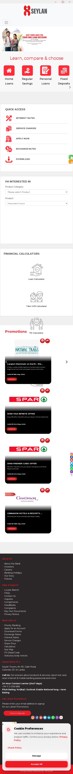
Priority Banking (12, 625)
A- (56, 2)
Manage (36, 756)
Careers (8, 569)
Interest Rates (20, 118)
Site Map (8, 649)
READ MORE (11, 379)
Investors (9, 566)
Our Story (9, 576)
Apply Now (17, 138)
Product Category (14, 186)
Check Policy (14, 747)
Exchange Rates (20, 149)
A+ (70, 2)
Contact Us (10, 596)
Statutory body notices (15, 655)
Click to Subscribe (17, 713)
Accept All (36, 764)
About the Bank (12, 563)
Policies (8, 579)
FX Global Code (12, 652)
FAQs (7, 593)
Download (17, 159)
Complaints (10, 608)
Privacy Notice (11, 614)
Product (9, 198)
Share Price (10, 643)
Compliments (11, 602)
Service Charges (20, 128)
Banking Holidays (13, 572)
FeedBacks (10, 605)
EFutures (49, 771)
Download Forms (13, 631)
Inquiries (8, 599)
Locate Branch (11, 590)
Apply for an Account (14, 628)
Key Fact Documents (15, 611)
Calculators (9, 646)
